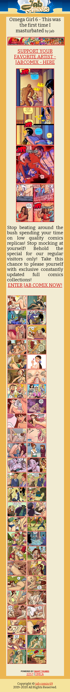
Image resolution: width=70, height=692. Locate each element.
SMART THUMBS (41, 671)
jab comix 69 (44, 683)
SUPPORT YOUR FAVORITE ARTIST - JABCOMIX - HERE (35, 56)
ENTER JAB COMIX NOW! (35, 285)
